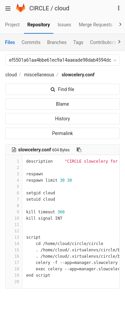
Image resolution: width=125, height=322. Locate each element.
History (62, 118)
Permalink (62, 133)
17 (14, 262)
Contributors (103, 42)
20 (14, 281)
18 (14, 269)
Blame (62, 104)
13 (14, 237)
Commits (31, 42)
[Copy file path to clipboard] (79, 149)
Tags (78, 42)
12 (14, 231)
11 (14, 224)
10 (14, 218)
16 (14, 256)
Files (10, 42)
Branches (57, 42)
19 (14, 275)
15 (14, 250)
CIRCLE (39, 8)
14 (14, 243)
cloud (62, 8)
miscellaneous (39, 74)
